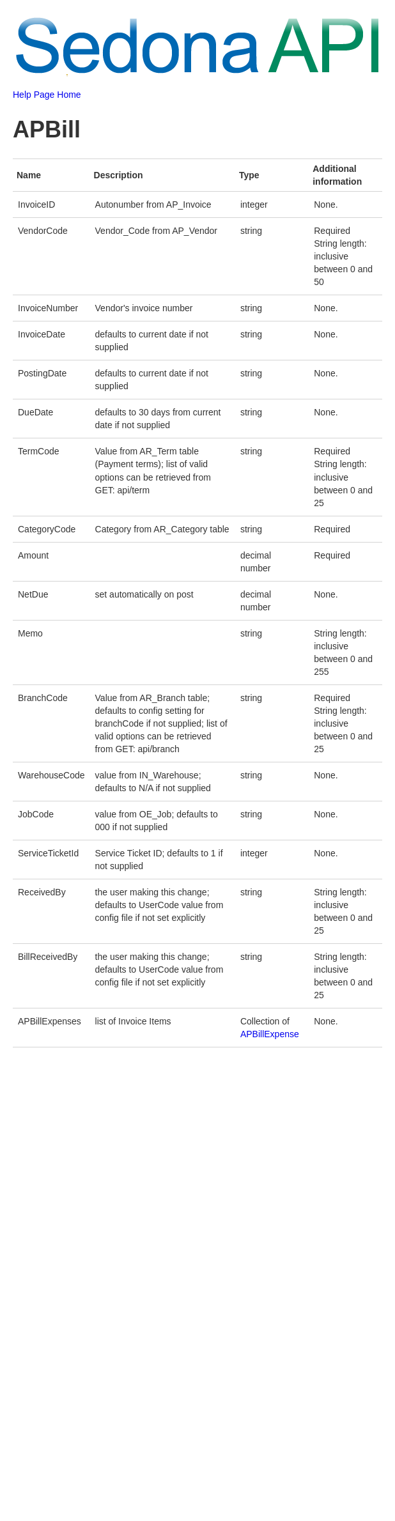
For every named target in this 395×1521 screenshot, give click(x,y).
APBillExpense (269, 1034)
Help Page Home (47, 94)
